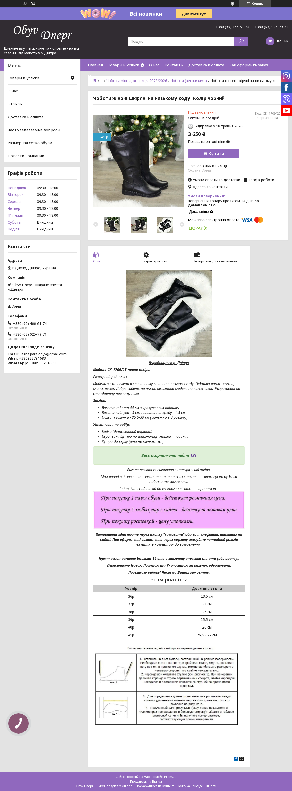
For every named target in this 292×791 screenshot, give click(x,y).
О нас (154, 64)
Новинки (96, 76)
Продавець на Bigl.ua (146, 781)
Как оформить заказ (248, 64)
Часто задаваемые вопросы (34, 129)
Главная (95, 64)
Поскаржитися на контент (155, 786)
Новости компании (26, 155)
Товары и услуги (123, 64)
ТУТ (193, 455)
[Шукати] (241, 41)
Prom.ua (170, 777)
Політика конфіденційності (196, 786)
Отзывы (15, 103)
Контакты (173, 64)
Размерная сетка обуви (30, 142)
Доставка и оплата (206, 64)
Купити (216, 153)
